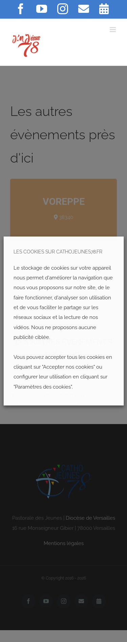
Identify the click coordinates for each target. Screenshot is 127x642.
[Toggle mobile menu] (113, 29)
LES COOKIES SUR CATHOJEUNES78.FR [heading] (58, 251)
